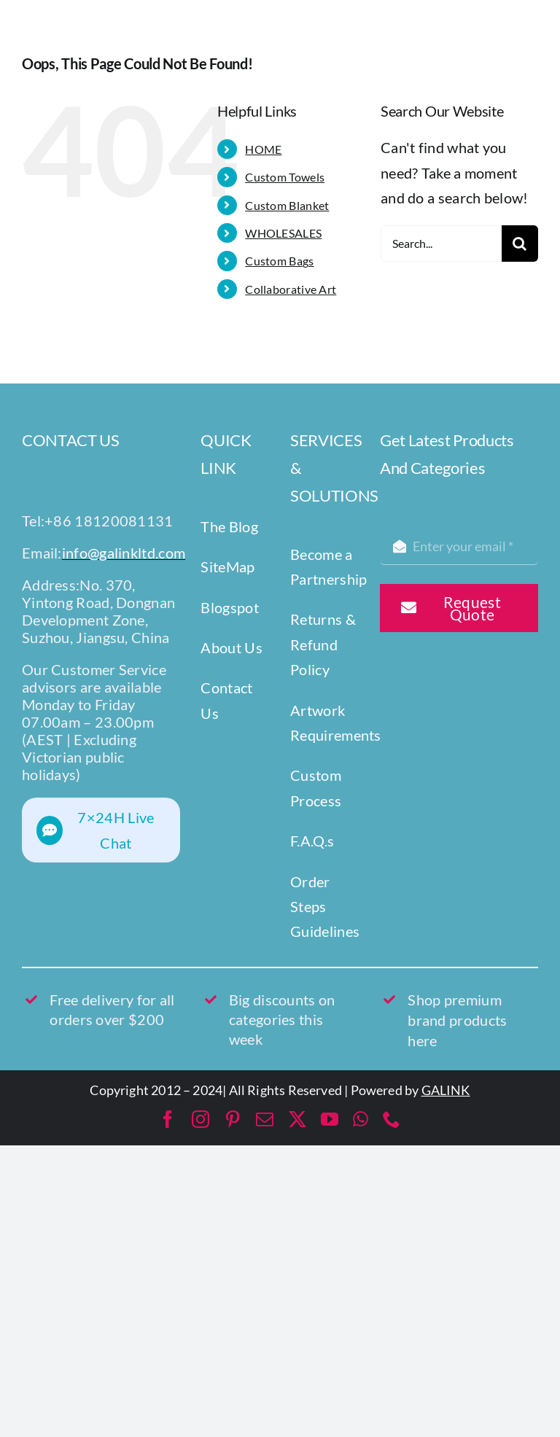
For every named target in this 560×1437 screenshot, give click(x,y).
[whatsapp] (360, 1119)
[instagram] (200, 1119)
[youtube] (329, 1119)
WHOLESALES (283, 233)
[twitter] (297, 1119)
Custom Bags (279, 261)
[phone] (391, 1119)
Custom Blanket (287, 205)
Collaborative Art (290, 289)
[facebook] (167, 1119)
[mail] (264, 1119)
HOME (263, 149)
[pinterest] (232, 1119)
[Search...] (441, 243)
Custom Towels (284, 177)
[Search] (520, 243)
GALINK (445, 1090)
